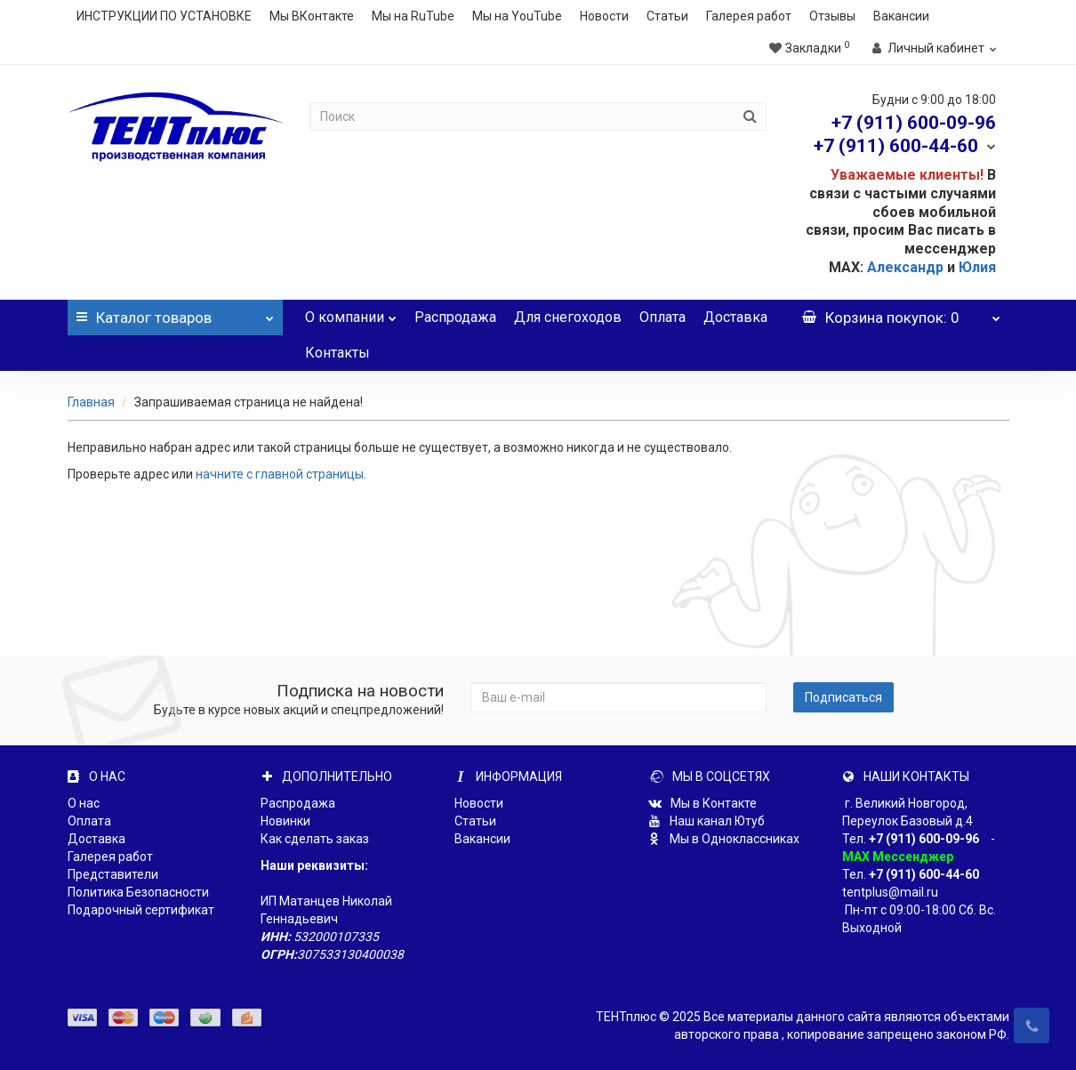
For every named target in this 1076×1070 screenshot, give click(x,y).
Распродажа (455, 317)
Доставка (735, 317)
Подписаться (843, 697)
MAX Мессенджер (897, 856)
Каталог (175, 313)
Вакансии (901, 16)
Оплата (662, 317)
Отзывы (832, 16)
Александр (905, 267)
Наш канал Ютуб (706, 821)
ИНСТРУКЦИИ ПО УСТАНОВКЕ (164, 16)
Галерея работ (748, 16)
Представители (113, 874)
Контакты (337, 352)
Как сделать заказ (315, 839)
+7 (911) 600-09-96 (924, 839)
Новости (604, 16)
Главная (91, 402)
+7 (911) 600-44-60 (924, 874)
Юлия (977, 267)
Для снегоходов (568, 317)
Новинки (285, 821)
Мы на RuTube (413, 16)
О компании (351, 313)
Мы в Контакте (702, 803)
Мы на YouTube (517, 16)
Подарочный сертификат (141, 910)
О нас (84, 803)
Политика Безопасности (138, 892)
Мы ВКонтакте (311, 16)
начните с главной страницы (280, 474)
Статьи (667, 16)
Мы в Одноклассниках (723, 839)
